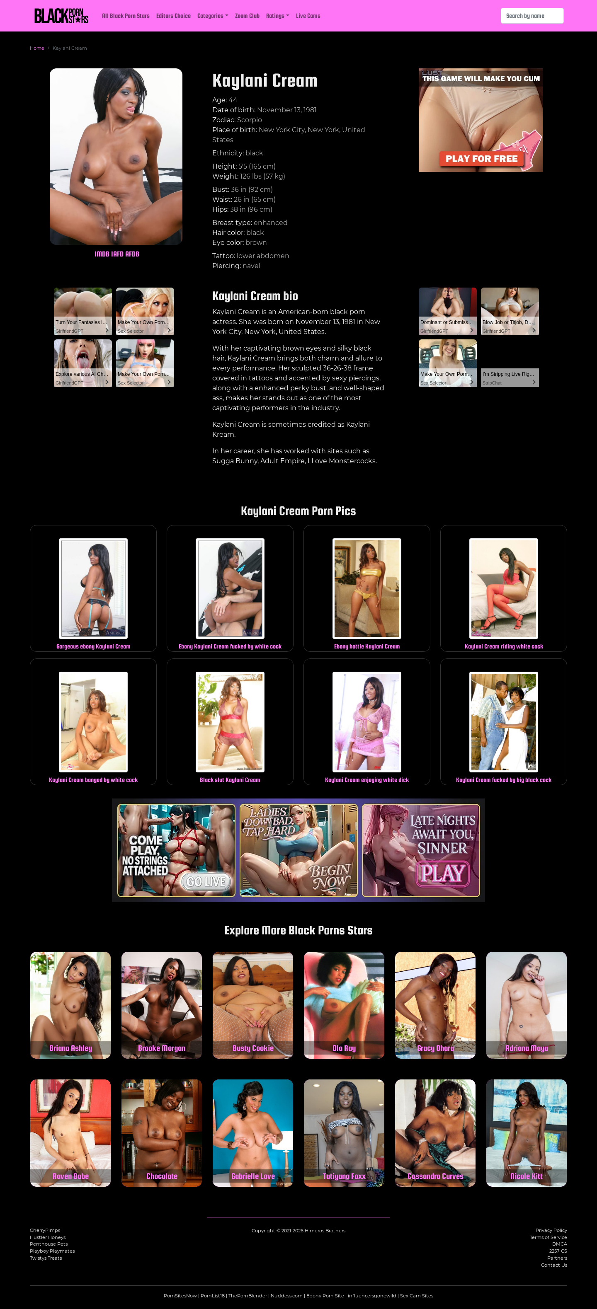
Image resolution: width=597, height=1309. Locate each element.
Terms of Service (548, 1237)
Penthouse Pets (49, 1244)
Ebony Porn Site (325, 1296)
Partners (557, 1258)
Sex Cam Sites (416, 1296)
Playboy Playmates (52, 1251)
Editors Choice (173, 15)
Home (37, 48)
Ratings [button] (275, 15)
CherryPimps (45, 1230)
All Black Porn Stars (126, 15)
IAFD (117, 253)
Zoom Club (247, 15)
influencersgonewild (372, 1296)
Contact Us (554, 1265)
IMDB (102, 253)
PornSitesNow (180, 1296)
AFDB (132, 253)
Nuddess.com (287, 1296)
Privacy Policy (551, 1230)
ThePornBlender (247, 1296)
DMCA (559, 1244)
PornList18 (213, 1296)
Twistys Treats (46, 1258)
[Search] (532, 16)
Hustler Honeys (48, 1237)
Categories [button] (210, 15)
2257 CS (558, 1251)
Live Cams (308, 15)
